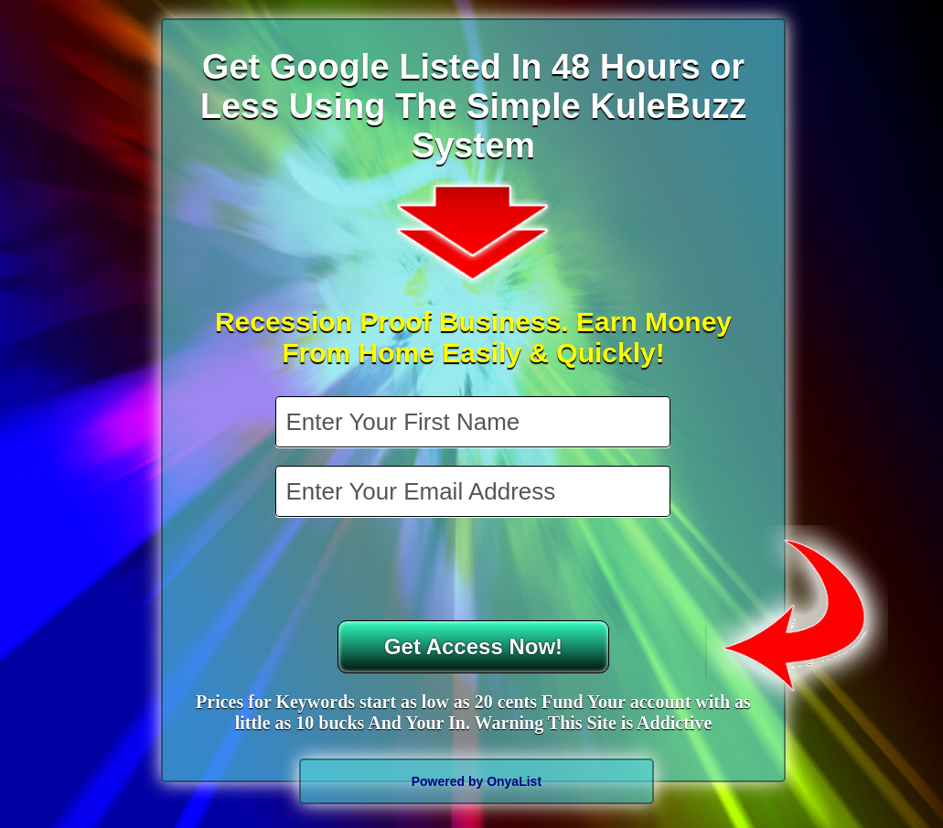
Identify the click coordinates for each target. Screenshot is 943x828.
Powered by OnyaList (476, 781)
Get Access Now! (473, 646)
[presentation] (475, 571)
